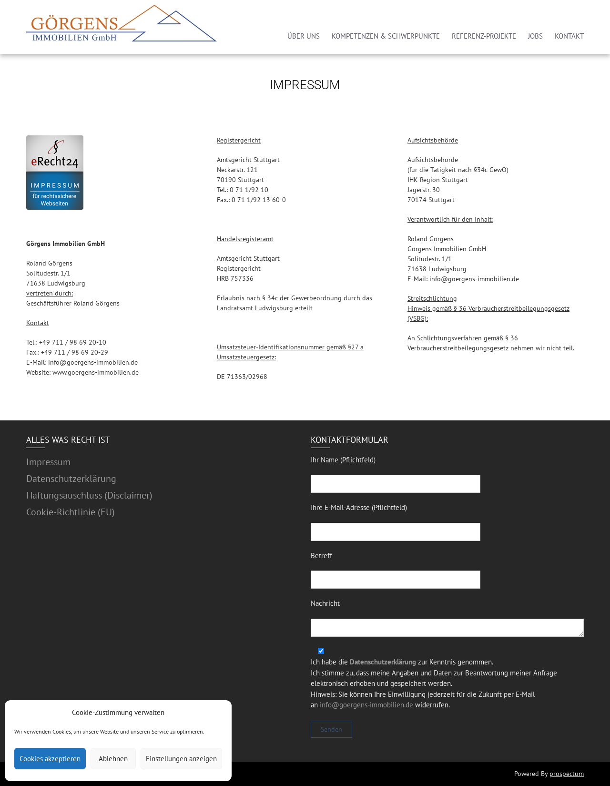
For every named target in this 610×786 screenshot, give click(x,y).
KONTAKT (569, 36)
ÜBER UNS (303, 36)
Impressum (48, 462)
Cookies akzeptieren (50, 758)
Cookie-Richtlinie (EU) (70, 512)
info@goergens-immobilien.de (366, 704)
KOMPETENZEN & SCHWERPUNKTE (386, 36)
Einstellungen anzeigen (181, 758)
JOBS (535, 36)
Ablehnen (113, 758)
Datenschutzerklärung (71, 478)
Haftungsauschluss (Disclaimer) (89, 495)
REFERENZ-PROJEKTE (484, 36)
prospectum (566, 773)
